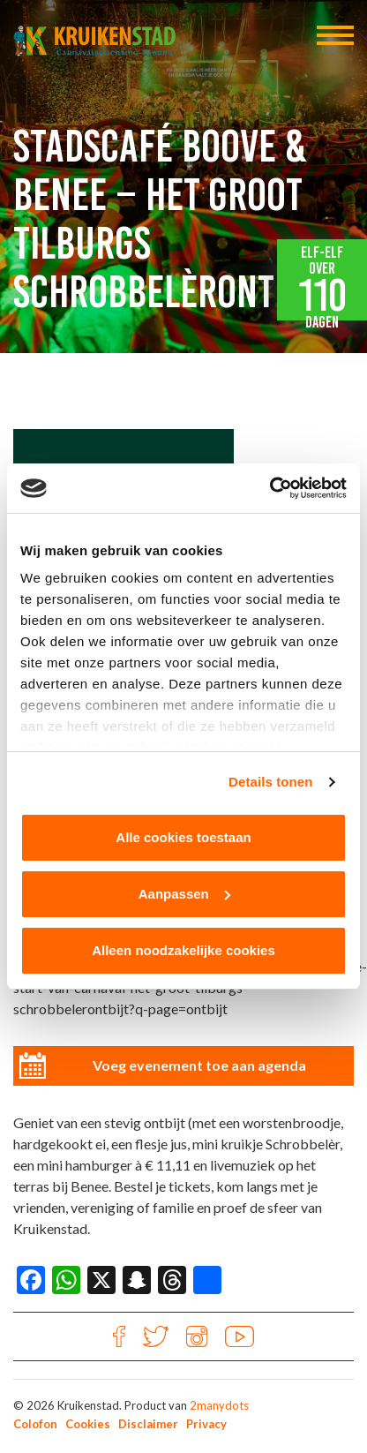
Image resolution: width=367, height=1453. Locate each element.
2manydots (219, 1405)
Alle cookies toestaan (183, 837)
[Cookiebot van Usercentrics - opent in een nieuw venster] (269, 488)
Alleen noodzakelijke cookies (183, 950)
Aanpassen (184, 893)
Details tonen (270, 781)
